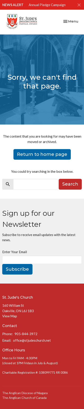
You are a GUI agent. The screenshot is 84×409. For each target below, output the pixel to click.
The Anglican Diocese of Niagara (25, 393)
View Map (9, 316)
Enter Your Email (14, 252)
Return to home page (42, 154)
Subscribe (17, 269)
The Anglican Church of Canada (24, 398)
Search (70, 184)
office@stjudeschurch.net (32, 340)
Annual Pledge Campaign (47, 5)
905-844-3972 (26, 334)
